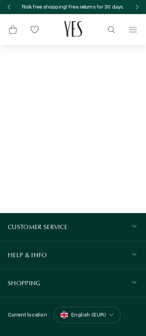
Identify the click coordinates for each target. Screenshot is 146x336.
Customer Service (37, 227)
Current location (27, 315)
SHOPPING (24, 283)
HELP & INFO (27, 255)
